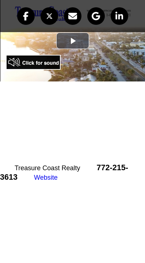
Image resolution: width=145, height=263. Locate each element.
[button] (26, 16)
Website (46, 177)
